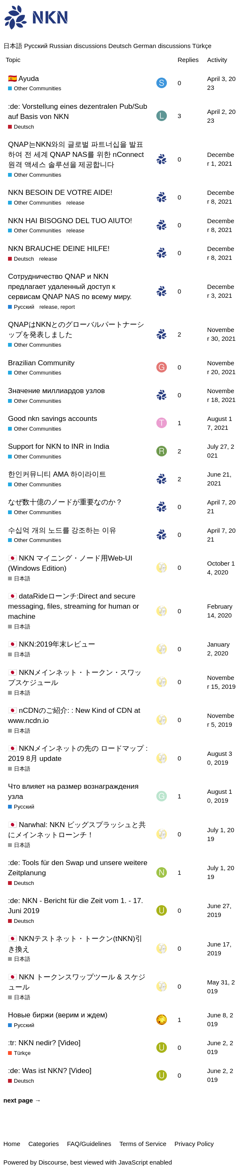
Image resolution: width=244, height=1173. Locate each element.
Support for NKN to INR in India (58, 446)
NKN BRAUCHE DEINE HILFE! (59, 248)
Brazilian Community (41, 363)
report (67, 307)
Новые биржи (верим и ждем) (57, 1015)
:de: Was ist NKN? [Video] (49, 1070)
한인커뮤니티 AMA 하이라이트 (57, 474)
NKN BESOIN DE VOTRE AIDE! (60, 192)
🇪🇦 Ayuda (23, 78)
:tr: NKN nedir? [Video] (44, 1042)
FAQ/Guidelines (89, 1143)
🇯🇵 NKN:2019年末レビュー (51, 644)
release (75, 203)
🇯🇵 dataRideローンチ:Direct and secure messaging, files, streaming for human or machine (73, 606)
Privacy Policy (194, 1143)
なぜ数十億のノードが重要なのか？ (65, 502)
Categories (43, 1143)
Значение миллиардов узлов (56, 390)
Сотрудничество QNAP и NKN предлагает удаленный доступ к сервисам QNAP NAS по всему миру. (70, 286)
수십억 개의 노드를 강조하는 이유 (62, 530)
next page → (22, 1100)
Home (11, 1143)
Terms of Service (142, 1143)
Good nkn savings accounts (52, 418)
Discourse (52, 1162)
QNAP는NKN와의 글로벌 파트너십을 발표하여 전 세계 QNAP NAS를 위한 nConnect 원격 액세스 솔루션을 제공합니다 (76, 154)
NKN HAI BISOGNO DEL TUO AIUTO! (70, 220)
